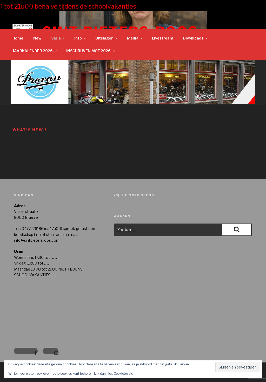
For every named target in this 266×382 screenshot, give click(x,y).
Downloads (195, 38)
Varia (58, 38)
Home (17, 38)
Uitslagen (106, 38)
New (37, 38)
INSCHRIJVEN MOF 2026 (91, 51)
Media (135, 38)
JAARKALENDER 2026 (35, 51)
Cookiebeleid (123, 374)
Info (80, 38)
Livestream (162, 38)
